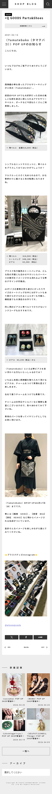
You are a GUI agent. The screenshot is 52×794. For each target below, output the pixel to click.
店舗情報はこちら (26, 26)
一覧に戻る (26, 649)
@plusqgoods (13, 626)
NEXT (41, 649)
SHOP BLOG (26, 4)
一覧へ (26, 753)
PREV (10, 649)
